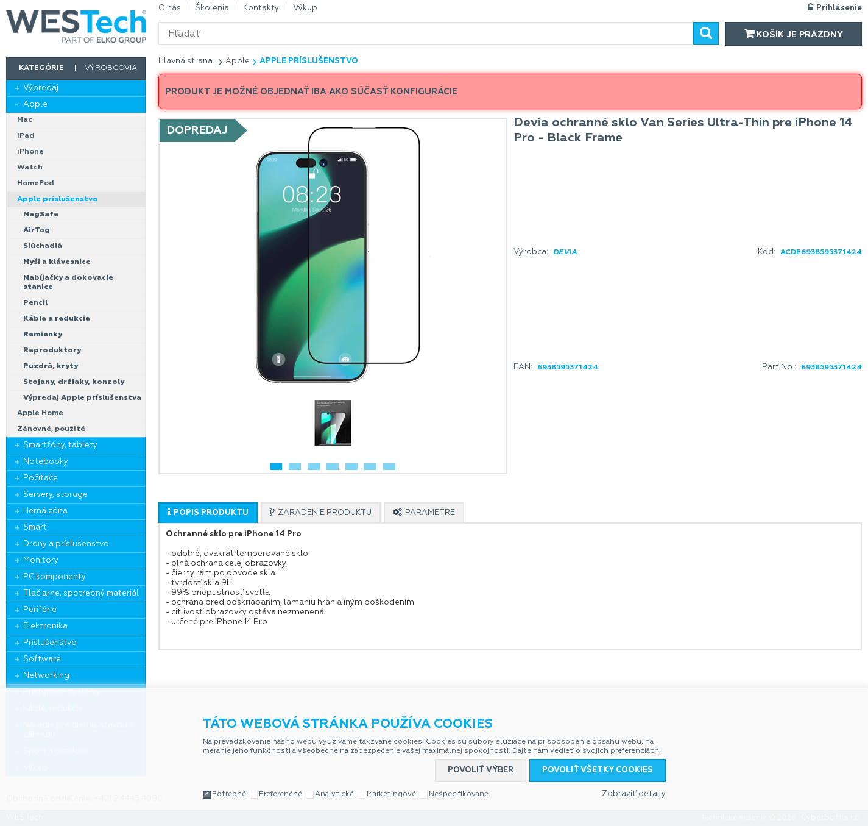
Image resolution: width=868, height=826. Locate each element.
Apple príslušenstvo (57, 199)
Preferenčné (280, 794)
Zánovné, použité (51, 429)
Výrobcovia (111, 68)
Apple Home (40, 413)
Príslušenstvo (50, 643)
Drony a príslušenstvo (66, 544)
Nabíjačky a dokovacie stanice (68, 282)
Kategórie (41, 68)
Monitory (40, 560)
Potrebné (229, 794)
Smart (35, 528)
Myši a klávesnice (57, 262)
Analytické (334, 794)
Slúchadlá (42, 246)
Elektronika (45, 626)
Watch (30, 167)
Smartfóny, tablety (60, 445)
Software (42, 659)
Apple (35, 105)
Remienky (42, 334)
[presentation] (208, 513)
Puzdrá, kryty (50, 366)
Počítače (40, 478)
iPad (26, 136)
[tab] (208, 512)
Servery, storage (55, 495)
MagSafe (40, 214)
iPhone (30, 151)
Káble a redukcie (56, 318)
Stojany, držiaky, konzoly (73, 382)
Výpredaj (40, 88)
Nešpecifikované (459, 794)
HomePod (35, 183)
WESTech (76, 26)
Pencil (35, 303)
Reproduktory (52, 350)
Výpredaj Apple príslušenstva (82, 398)
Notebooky (45, 462)
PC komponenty (54, 577)
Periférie (40, 610)
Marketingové (391, 794)
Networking (46, 676)
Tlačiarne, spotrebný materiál (81, 593)
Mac (24, 120)
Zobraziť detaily (634, 794)
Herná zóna (45, 511)
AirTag (36, 230)
